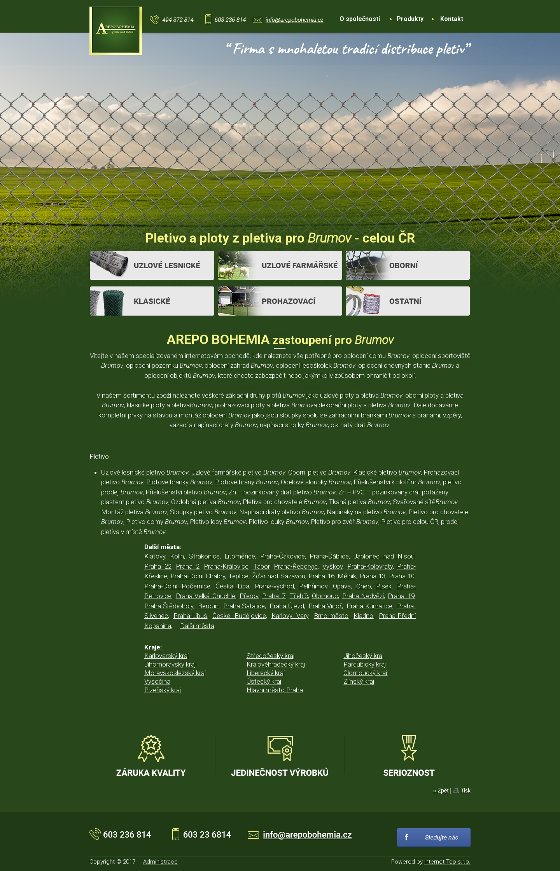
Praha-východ (274, 586)
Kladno (363, 616)
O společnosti (360, 19)
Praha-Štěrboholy (168, 606)
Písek (384, 586)
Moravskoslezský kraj (175, 673)
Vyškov (332, 566)
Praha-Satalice (244, 606)
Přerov (249, 596)
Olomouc (325, 596)
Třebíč (299, 596)
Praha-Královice (226, 566)
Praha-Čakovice (282, 556)
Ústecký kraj (264, 681)
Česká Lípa (232, 586)
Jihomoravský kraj (170, 664)
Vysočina (157, 681)
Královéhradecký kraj (276, 664)
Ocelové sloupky (316, 482)
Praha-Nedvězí (363, 596)
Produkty (410, 19)
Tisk (466, 790)
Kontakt (451, 19)
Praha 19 (401, 596)
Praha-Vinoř (325, 606)
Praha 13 (372, 576)
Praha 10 (402, 576)
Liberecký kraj (266, 673)
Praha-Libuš (190, 616)
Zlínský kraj (358, 681)
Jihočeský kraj (363, 656)
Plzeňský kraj (162, 690)
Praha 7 (273, 596)
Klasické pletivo (387, 472)
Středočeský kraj (271, 656)
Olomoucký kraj (365, 673)
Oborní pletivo (307, 472)
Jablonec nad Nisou (384, 556)
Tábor (261, 566)
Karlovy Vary (290, 616)
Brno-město (331, 616)
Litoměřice (239, 556)
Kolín (177, 556)
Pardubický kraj (364, 664)
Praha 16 (321, 576)
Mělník (347, 576)
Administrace (160, 861)
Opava (342, 586)
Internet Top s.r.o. (447, 861)
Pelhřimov (313, 586)
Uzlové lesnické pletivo (133, 472)
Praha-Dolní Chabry (197, 576)
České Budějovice (239, 616)
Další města (197, 626)
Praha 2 (188, 566)
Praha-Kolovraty (370, 566)
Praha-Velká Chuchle (206, 596)
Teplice (238, 576)
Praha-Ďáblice (329, 556)
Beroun (208, 606)
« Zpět (441, 790)
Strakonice (204, 556)
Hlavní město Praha (275, 690)
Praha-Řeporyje (296, 566)
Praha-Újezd (287, 606)
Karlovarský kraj (166, 656)
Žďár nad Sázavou (278, 576)
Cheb (363, 586)
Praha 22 (158, 566)
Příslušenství (372, 482)
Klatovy (154, 556)
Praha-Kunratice (369, 606)
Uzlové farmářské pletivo (238, 472)
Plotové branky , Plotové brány (200, 482)
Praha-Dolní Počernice (177, 586)
